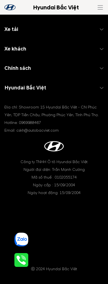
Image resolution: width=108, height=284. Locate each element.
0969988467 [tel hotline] (30, 122)
